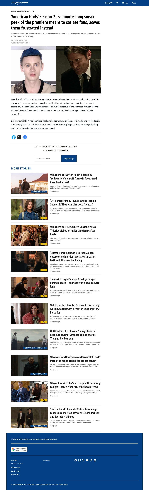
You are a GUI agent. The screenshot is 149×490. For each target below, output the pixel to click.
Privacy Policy (15, 467)
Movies (125, 3)
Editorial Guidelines (17, 464)
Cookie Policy (15, 471)
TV (117, 3)
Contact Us (46, 460)
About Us (14, 460)
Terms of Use (15, 475)
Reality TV (108, 3)
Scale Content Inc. (51, 439)
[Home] (20, 2)
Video (134, 3)
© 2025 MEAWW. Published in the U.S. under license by (28, 439)
